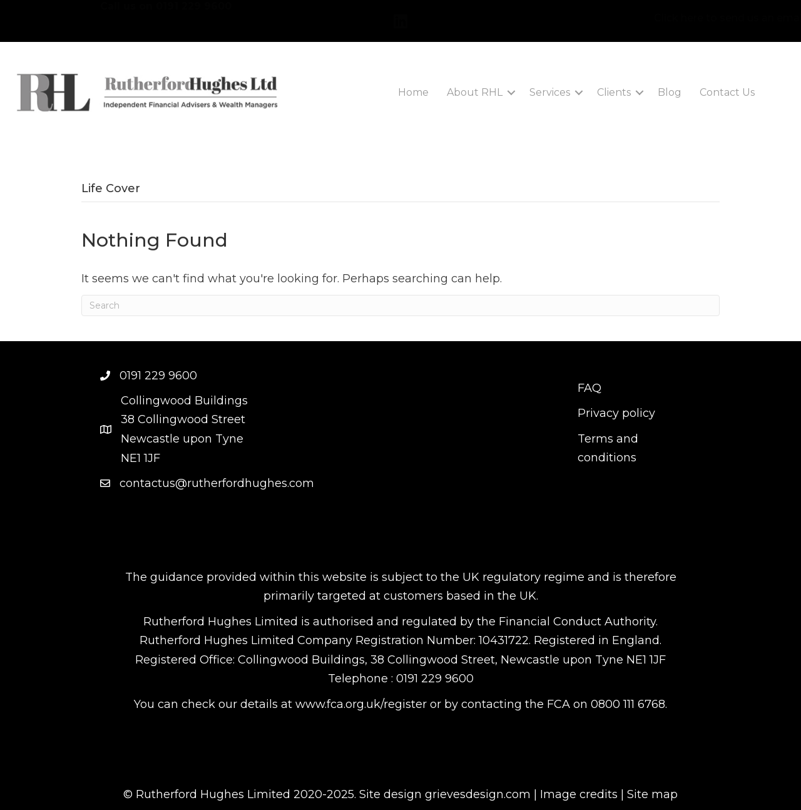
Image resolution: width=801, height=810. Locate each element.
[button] (511, 92)
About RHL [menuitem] (475, 92)
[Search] (400, 305)
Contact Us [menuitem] (727, 92)
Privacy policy (616, 413)
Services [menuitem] (549, 92)
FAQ (589, 388)
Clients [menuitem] (614, 92)
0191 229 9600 (194, 16)
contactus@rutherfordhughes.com (217, 483)
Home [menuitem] (413, 92)
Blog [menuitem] (669, 92)
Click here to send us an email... (663, 18)
